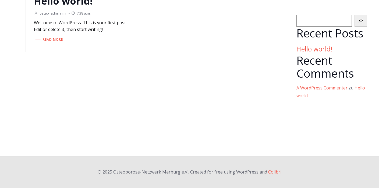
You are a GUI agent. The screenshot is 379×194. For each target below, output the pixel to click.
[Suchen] (361, 21)
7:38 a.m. (81, 13)
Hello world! (314, 48)
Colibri (274, 172)
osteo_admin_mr (50, 13)
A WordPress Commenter (322, 88)
